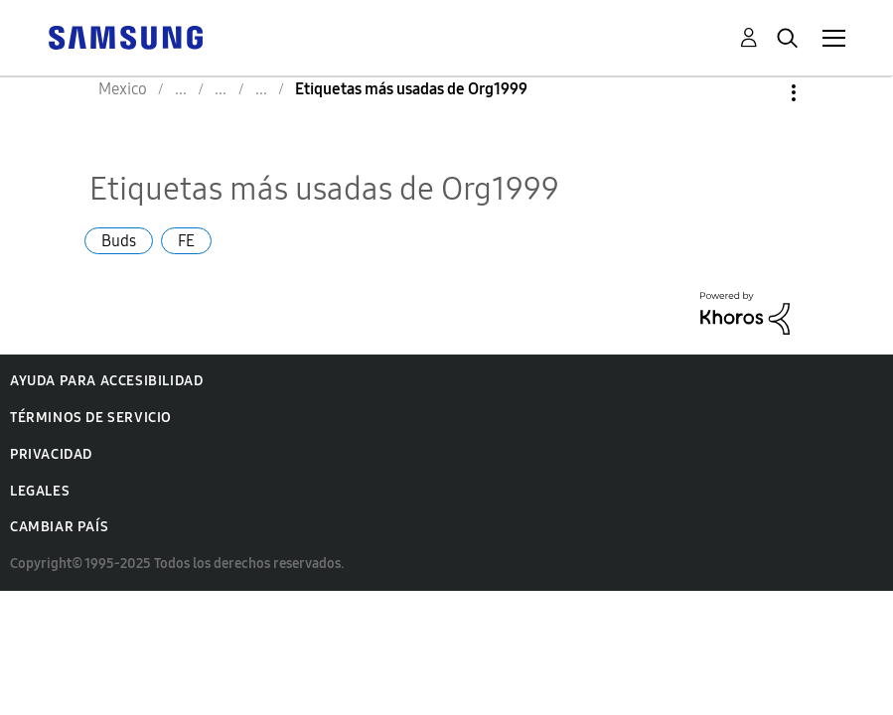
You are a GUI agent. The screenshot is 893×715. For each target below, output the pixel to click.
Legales (40, 491)
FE (186, 240)
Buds (118, 240)
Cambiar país (59, 526)
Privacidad (51, 454)
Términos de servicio (91, 417)
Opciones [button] (760, 92)
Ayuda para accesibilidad (106, 380)
